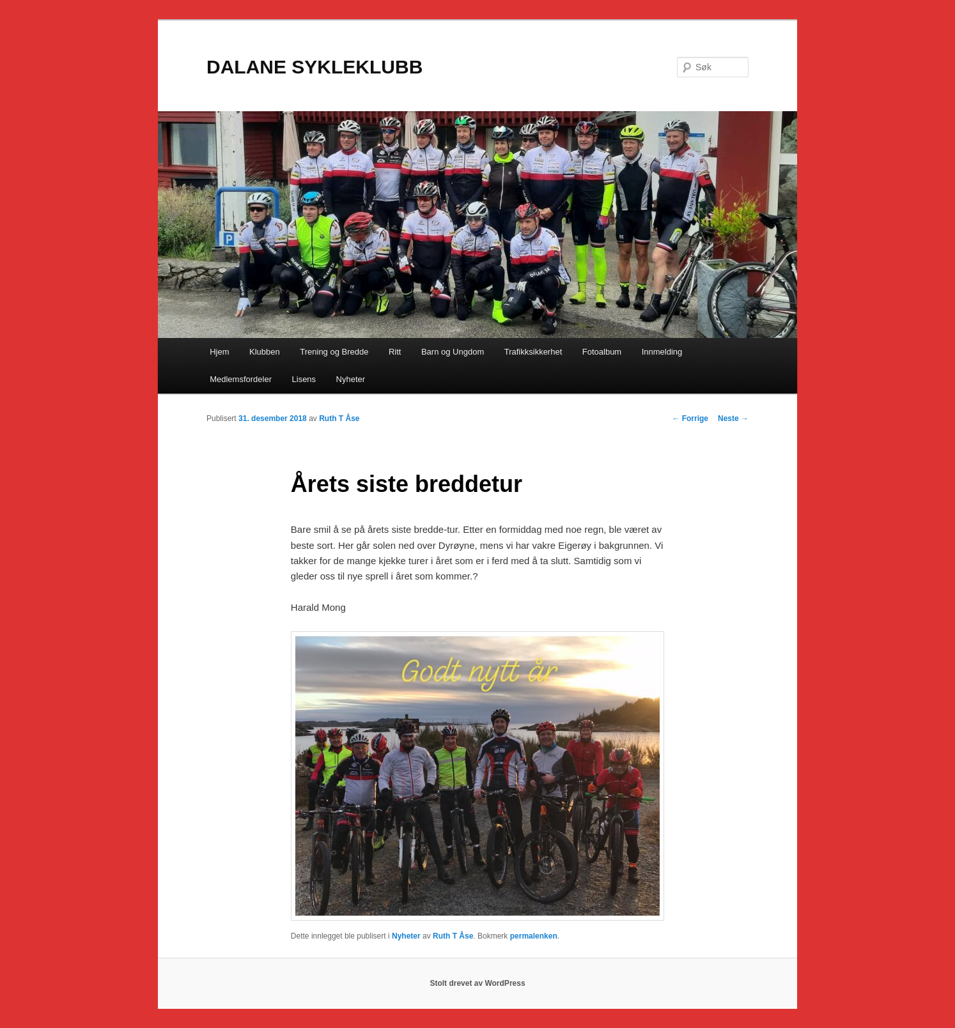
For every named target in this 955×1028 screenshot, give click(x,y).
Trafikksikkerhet (533, 352)
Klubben (264, 352)
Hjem (219, 352)
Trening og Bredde (334, 352)
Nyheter (351, 379)
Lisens (304, 379)
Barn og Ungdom (452, 352)
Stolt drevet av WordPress (477, 983)
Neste (733, 418)
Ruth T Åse (339, 418)
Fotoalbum (601, 352)
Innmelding (662, 352)
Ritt (395, 352)
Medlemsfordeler (241, 379)
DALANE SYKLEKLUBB (314, 66)
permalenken (533, 936)
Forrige (690, 418)
